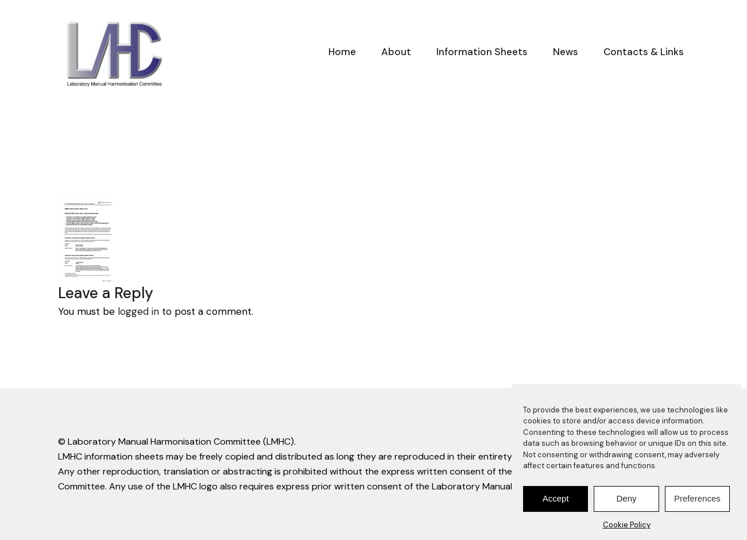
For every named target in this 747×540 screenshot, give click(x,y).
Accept (556, 501)
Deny (626, 501)
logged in (138, 311)
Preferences (697, 501)
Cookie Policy (627, 527)
